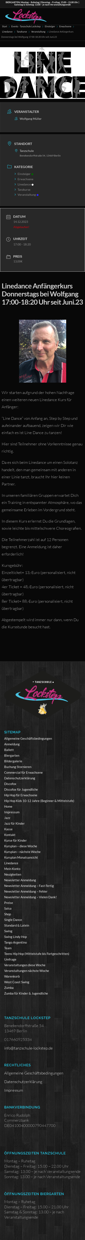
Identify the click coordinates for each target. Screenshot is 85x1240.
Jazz (7, 818)
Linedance (7, 31)
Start (4, 26)
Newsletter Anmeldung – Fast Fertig (29, 886)
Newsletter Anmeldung (20, 880)
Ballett (9, 750)
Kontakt (9, 835)
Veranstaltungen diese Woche (24, 965)
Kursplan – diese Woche (20, 846)
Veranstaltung (38, 31)
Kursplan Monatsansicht (21, 857)
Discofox (10, 784)
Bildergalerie (13, 761)
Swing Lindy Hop (15, 937)
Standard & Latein (16, 925)
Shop (7, 914)
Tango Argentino (15, 942)
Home (8, 806)
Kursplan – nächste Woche (22, 852)
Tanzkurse (22, 31)
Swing (8, 931)
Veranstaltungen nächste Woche (26, 971)
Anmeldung (12, 744)
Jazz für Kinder (14, 823)
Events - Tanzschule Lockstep (26, 26)
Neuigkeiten (12, 874)
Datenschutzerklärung (19, 778)
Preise (8, 903)
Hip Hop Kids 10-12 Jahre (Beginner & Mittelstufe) (39, 801)
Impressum (11, 812)
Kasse (8, 829)
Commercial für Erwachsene (23, 772)
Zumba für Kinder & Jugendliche (26, 993)
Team (8, 948)
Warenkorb (12, 976)
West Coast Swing (16, 982)
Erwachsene (65, 26)
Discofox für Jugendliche (21, 789)
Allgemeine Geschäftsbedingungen (28, 738)
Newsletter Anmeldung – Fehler (26, 891)
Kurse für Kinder (15, 840)
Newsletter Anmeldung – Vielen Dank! (30, 897)
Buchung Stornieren (17, 767)
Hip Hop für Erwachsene (20, 795)
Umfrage (10, 959)
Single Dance (13, 920)
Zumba (9, 988)
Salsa (8, 908)
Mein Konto (12, 869)
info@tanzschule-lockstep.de (28, 1048)
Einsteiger (50, 26)
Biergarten (11, 755)
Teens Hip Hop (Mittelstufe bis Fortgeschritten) (36, 954)
